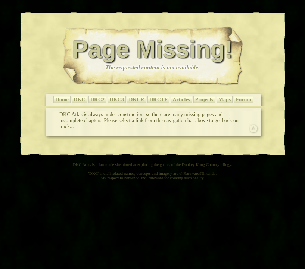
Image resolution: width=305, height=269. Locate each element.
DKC (79, 99)
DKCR (136, 99)
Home (62, 99)
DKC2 (97, 99)
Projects (204, 99)
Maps (224, 99)
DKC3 (117, 99)
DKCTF (158, 99)
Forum (243, 99)
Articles (181, 99)
